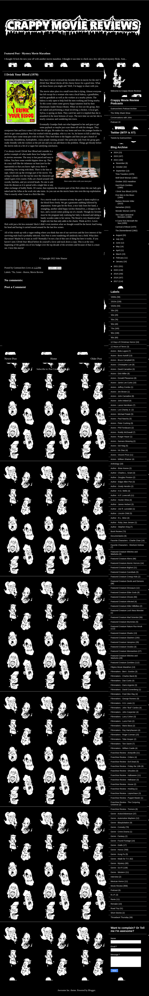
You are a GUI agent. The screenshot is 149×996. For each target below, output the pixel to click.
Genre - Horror (22, 272)
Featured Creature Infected (122, 601)
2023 (116, 156)
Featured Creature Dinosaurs (123, 588)
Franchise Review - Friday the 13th (126, 766)
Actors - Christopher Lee (121, 365)
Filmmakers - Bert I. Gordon (123, 671)
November (120, 163)
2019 (116, 274)
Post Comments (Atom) (59, 369)
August (119, 235)
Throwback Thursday (120, 917)
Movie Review (36, 272)
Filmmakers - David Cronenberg (124, 689)
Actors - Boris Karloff (119, 355)
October (119, 167)
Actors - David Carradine (121, 369)
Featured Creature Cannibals (123, 572)
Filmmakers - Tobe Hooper (122, 739)
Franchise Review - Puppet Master (125, 798)
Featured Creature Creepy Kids (124, 577)
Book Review (116, 531)
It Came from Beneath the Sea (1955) (126, 222)
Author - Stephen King (120, 527)
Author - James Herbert (121, 504)
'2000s (113, 297)
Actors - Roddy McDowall (121, 432)
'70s (13, 272)
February (120, 258)
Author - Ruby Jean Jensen (122, 522)
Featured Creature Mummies (123, 622)
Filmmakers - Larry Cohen (122, 717)
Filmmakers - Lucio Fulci (121, 721)
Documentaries (117, 536)
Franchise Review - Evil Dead (123, 762)
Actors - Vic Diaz (118, 450)
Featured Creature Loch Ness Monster (127, 610)
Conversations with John (121, 117)
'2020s (113, 306)
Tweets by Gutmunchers (121, 138)
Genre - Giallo (117, 845)
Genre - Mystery (117, 863)
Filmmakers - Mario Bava (121, 726)
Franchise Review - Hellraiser (123, 780)
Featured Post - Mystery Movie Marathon (27, 53)
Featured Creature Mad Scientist (125, 617)
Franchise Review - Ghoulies (123, 771)
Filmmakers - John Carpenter (123, 712)
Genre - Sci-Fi (117, 868)
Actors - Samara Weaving (122, 441)
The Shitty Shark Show (120, 113)
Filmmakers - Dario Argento (122, 685)
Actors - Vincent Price (120, 455)
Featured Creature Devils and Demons (127, 581)
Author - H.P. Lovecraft (120, 495)
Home (53, 358)
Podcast (114, 890)
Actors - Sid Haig (118, 446)
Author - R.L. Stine (119, 518)
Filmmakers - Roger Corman (123, 735)
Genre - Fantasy (118, 836)
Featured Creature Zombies (122, 662)
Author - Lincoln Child (120, 513)
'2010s (113, 301)
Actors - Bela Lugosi (119, 351)
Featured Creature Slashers (123, 638)
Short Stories (116, 913)
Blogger (91, 990)
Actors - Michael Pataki (120, 414)
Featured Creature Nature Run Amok (126, 626)
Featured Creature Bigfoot (122, 567)
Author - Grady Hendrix (121, 486)
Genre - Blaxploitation (120, 823)
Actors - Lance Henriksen (121, 405)
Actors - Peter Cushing (120, 423)
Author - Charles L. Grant (121, 473)
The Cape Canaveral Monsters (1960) (124, 216)
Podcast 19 (115, 122)
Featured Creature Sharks (122, 633)
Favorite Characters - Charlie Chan (126, 540)
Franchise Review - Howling (123, 789)
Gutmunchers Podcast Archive (124, 109)
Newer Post (10, 358)
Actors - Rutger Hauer (120, 437)
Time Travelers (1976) (124, 174)
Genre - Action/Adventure (121, 814)
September (121, 171)
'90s (112, 337)
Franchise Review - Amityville (123, 753)
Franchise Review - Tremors (123, 809)
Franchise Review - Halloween (124, 775)
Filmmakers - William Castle (123, 748)
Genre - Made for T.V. (120, 859)
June (118, 243)
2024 (116, 152)
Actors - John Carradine (121, 396)
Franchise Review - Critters (122, 757)
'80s (112, 333)
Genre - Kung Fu (118, 854)
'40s (112, 315)
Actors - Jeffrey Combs (120, 387)
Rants (113, 899)
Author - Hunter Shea (120, 500)
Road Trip (115, 908)
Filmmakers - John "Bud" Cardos (125, 708)
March (119, 254)
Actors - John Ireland (119, 401)
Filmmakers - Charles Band (122, 676)
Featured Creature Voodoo (122, 647)
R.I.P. (113, 895)
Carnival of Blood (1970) (125, 227)
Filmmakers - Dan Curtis (121, 680)
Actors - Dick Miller (119, 373)
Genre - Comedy (118, 827)
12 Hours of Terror (118, 347)
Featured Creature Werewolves (124, 651)
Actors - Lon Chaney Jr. (121, 410)
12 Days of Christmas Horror (123, 342)
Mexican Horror (117, 881)
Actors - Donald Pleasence (122, 378)
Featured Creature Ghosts (122, 597)
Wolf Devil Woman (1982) (126, 178)
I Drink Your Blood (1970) (126, 191)
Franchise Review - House (122, 784)
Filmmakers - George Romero (123, 699)
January (119, 261)
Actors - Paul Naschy (120, 419)
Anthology (115, 464)
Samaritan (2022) (122, 207)
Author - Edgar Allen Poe (121, 482)
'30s (112, 310)
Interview (114, 877)
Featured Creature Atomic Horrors (125, 563)
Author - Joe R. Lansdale (121, 509)
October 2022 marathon (125, 181)
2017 (116, 281)
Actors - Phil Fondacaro (121, 428)
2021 (116, 266)
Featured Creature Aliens (121, 559)
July (118, 239)
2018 (116, 277)
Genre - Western (118, 872)
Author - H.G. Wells (119, 491)
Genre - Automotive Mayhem (123, 818)
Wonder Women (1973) (125, 211)
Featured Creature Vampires (123, 642)
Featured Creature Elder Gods (124, 592)
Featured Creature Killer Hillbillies (125, 606)
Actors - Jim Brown (119, 392)
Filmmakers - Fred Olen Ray (123, 694)
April (118, 250)
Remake (114, 904)
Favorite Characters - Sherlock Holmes (127, 545)
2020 (116, 270)
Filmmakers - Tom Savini (121, 744)
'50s (112, 319)
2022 (116, 160)
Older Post (96, 358)
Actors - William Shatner (121, 459)
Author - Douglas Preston (121, 477)
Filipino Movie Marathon (121, 667)
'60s (112, 324)
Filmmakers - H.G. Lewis (121, 703)
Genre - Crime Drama (120, 832)
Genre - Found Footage (121, 841)
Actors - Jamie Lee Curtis (121, 383)
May (118, 246)
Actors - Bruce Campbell (121, 360)
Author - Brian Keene (120, 468)
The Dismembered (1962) (126, 230)
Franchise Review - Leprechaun (124, 793)
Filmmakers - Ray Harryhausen (124, 730)
